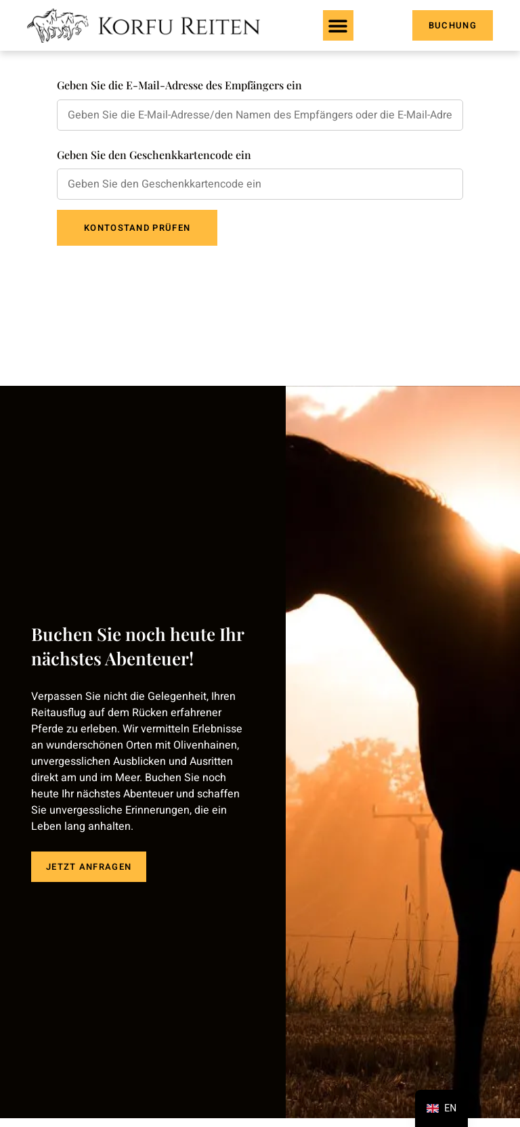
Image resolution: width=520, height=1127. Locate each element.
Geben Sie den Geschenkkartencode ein (154, 155)
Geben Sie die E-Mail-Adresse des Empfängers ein (179, 85)
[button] (338, 25)
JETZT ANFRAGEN (88, 863)
